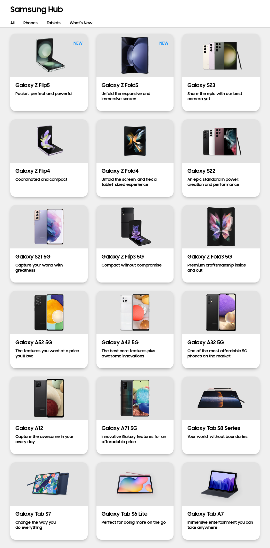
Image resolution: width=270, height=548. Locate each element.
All (12, 23)
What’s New (81, 23)
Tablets (54, 23)
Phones (30, 23)
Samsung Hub (36, 9)
